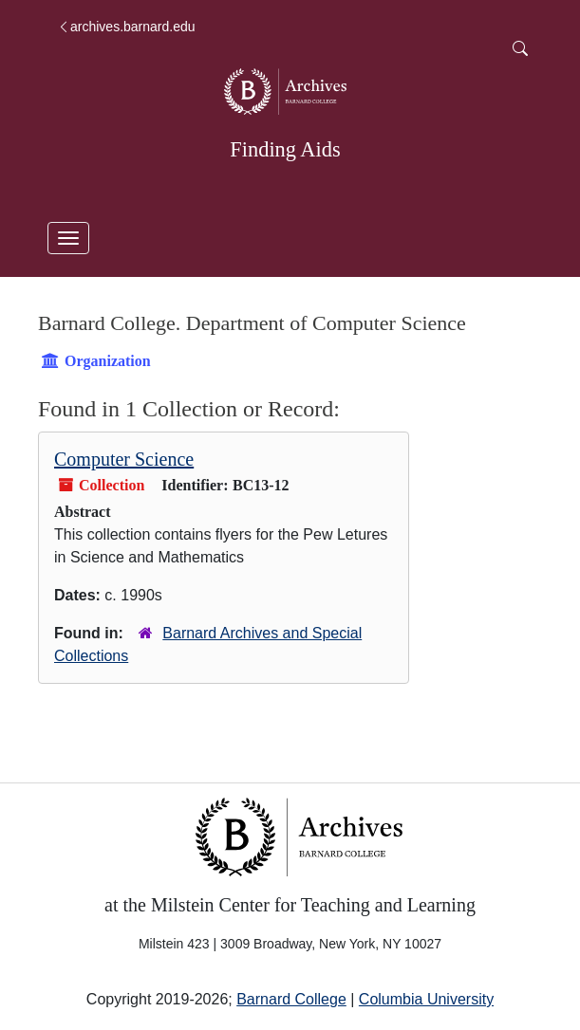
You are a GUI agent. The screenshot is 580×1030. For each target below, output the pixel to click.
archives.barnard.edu (126, 26)
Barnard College (291, 999)
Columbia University (426, 999)
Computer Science (124, 459)
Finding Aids (285, 149)
